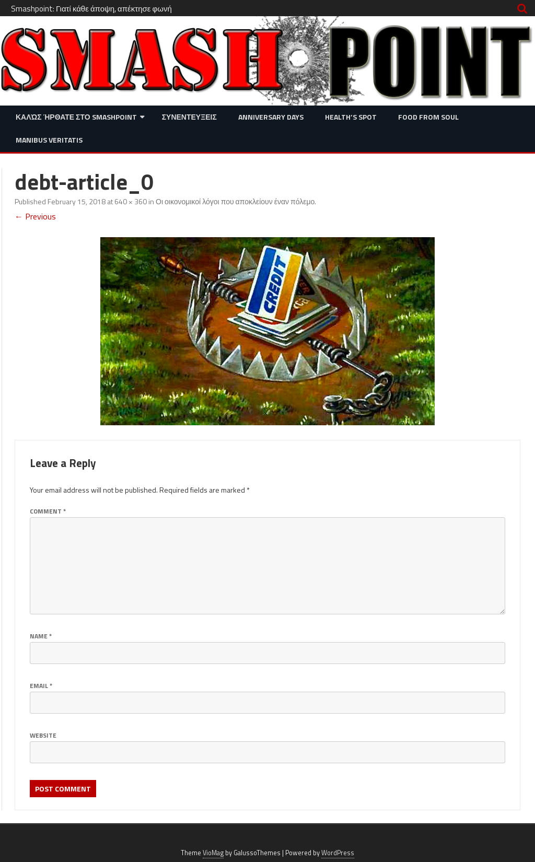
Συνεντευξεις (189, 116)
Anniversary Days (271, 116)
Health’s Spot (351, 116)
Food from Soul (428, 116)
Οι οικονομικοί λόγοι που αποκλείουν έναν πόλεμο (235, 201)
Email (41, 686)
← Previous (35, 216)
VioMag (213, 853)
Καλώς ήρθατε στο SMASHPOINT (76, 116)
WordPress (337, 853)
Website (43, 735)
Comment (48, 511)
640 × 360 (130, 201)
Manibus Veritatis (49, 139)
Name (41, 636)
